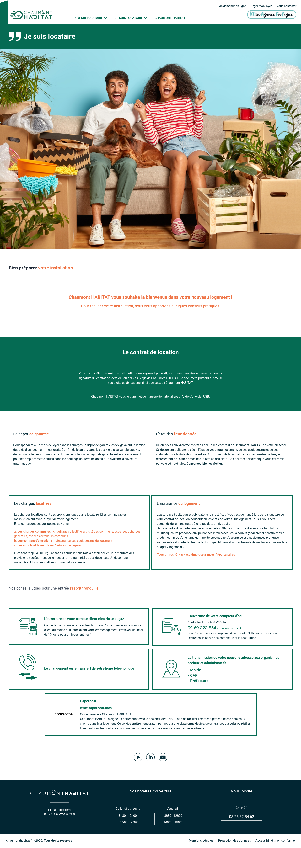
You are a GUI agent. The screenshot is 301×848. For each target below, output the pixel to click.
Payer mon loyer (259, 6)
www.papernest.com (96, 708)
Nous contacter (285, 6)
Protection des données (234, 841)
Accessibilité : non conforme (275, 841)
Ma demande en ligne (228, 6)
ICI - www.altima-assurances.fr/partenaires (205, 555)
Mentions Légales (201, 841)
